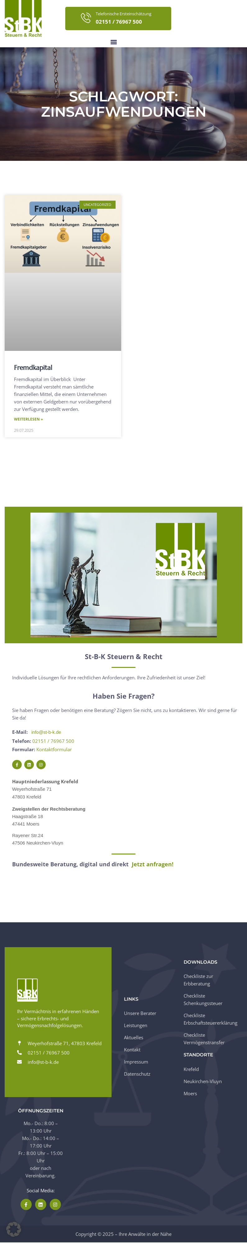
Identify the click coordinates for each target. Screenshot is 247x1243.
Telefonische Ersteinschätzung (123, 13)
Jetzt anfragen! (152, 864)
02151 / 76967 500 (53, 741)
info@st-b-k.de (46, 732)
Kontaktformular (54, 750)
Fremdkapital (33, 368)
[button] (114, 42)
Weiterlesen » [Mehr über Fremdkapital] (28, 419)
